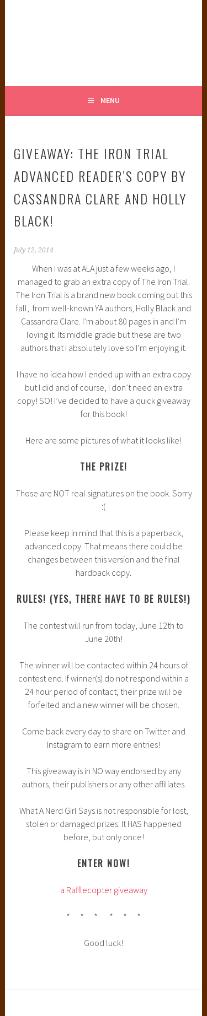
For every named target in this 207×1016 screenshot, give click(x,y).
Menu (110, 100)
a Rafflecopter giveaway (103, 889)
